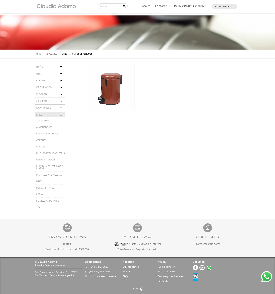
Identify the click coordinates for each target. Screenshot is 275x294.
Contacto (161, 6)
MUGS (39, 181)
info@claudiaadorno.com (100, 276)
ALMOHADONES (44, 127)
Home (38, 54)
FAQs (125, 276)
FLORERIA (42, 94)
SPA (38, 207)
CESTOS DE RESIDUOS (47, 133)
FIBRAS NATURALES (45, 159)
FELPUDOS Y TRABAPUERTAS (50, 153)
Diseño (137, 288)
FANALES (40, 146)
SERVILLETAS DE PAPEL (47, 200)
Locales (145, 6)
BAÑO (39, 66)
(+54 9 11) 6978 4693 (97, 271)
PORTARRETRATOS (45, 187)
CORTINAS (41, 140)
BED (38, 73)
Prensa (126, 271)
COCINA (41, 80)
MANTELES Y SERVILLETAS (49, 174)
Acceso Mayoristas (224, 6)
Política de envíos (167, 271)
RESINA (39, 194)
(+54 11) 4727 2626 (96, 266)
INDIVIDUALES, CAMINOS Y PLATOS (49, 167)
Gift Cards (163, 281)
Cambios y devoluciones (170, 276)
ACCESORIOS (42, 120)
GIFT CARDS (43, 101)
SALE (39, 114)
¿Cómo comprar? (167, 266)
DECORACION (44, 87)
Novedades (51, 54)
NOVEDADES (43, 107)
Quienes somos (131, 266)
